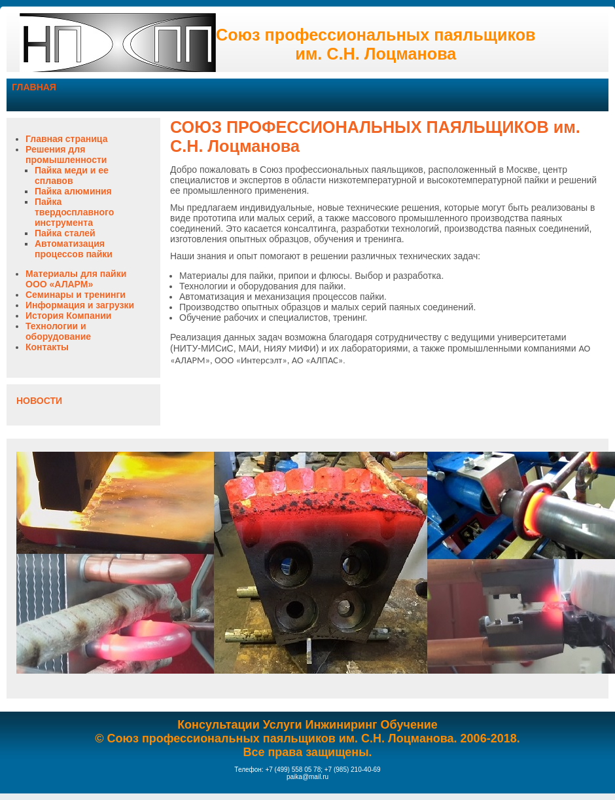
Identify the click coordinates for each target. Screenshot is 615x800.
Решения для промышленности (66, 154)
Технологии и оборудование (58, 331)
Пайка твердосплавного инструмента (74, 212)
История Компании (68, 315)
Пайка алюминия (73, 191)
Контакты (47, 347)
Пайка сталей (65, 233)
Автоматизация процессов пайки (74, 248)
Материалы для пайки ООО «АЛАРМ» (76, 278)
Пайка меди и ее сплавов (72, 175)
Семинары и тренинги (76, 294)
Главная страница (66, 139)
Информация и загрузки (80, 305)
